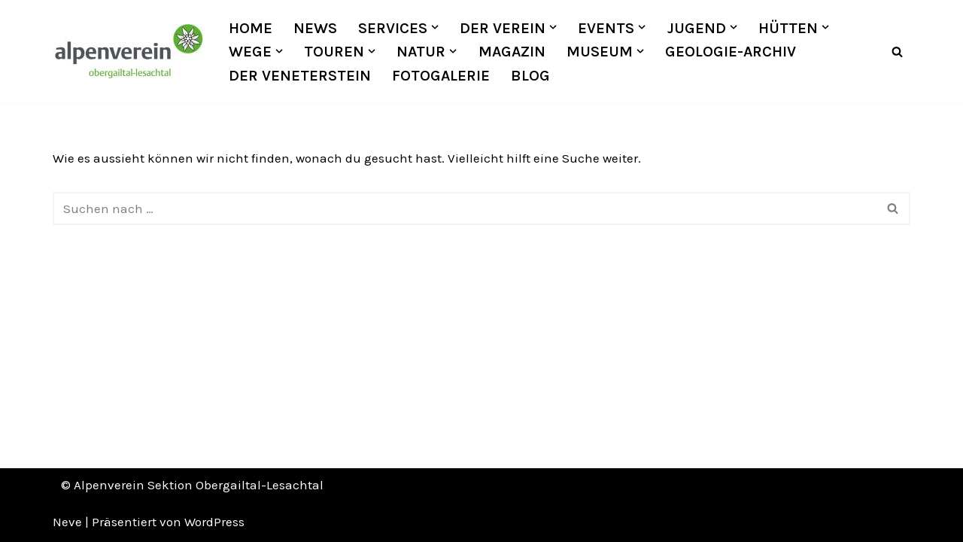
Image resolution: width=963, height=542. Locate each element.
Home (250, 28)
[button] (435, 27)
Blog (530, 75)
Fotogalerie (441, 75)
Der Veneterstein (300, 75)
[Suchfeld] (897, 51)
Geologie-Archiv (730, 51)
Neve (67, 521)
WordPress (214, 521)
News (315, 28)
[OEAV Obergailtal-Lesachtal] (128, 51)
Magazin (511, 51)
